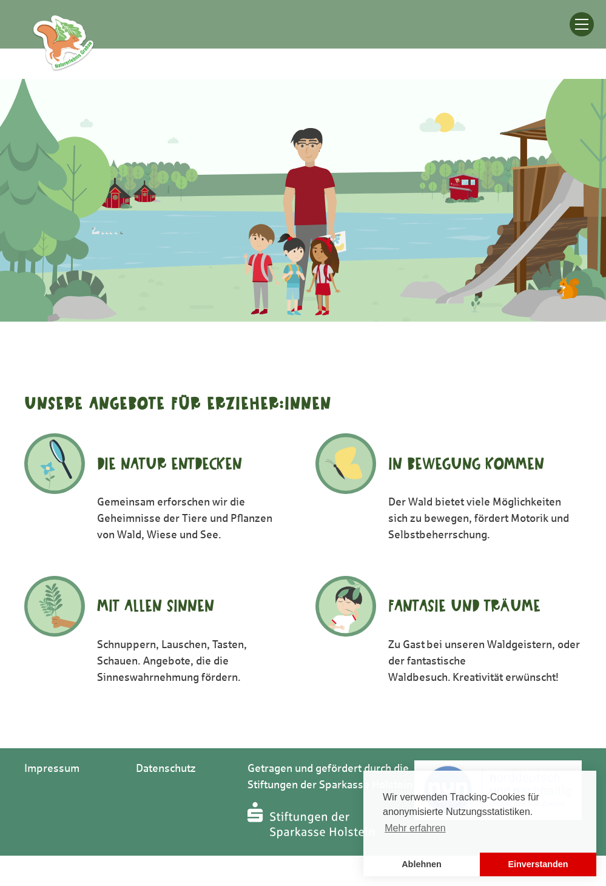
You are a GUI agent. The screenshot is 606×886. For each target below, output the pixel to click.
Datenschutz (166, 768)
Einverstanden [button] (538, 864)
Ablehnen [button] (422, 864)
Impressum (51, 768)
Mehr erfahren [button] (415, 828)
